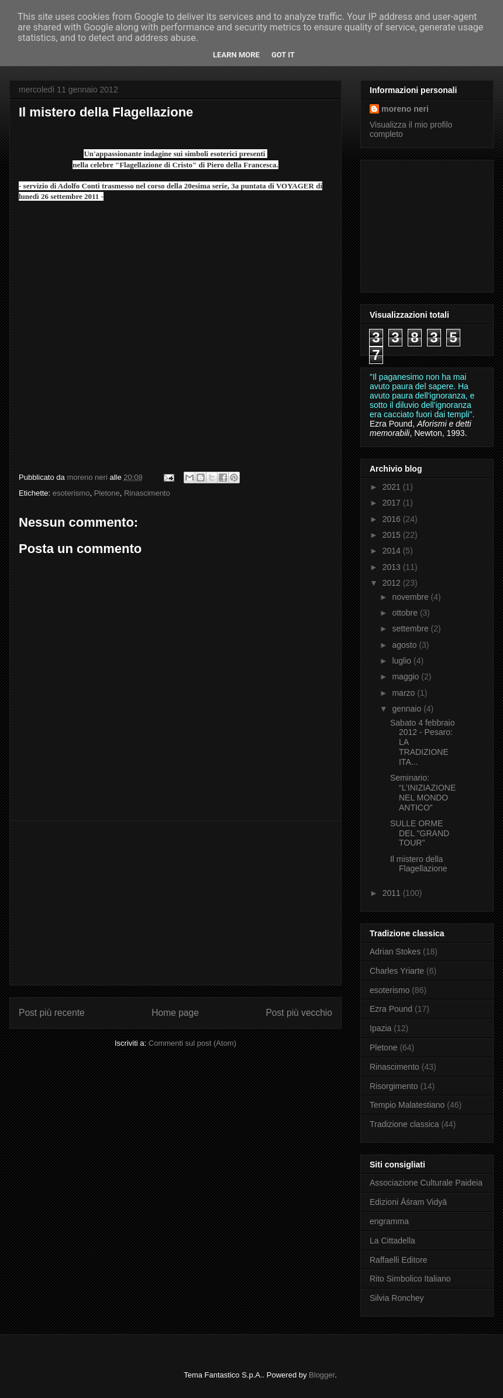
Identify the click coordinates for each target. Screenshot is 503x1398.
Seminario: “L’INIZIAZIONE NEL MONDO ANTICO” (423, 792)
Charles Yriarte (397, 970)
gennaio (407, 708)
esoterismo (71, 493)
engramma (389, 1221)
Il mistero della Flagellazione (418, 864)
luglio (403, 660)
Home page (175, 1013)
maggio (406, 676)
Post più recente (52, 1013)
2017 (393, 502)
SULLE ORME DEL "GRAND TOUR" (419, 833)
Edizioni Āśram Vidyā (408, 1202)
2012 (393, 583)
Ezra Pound (391, 1009)
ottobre (405, 612)
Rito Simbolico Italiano (410, 1278)
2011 (393, 893)
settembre (411, 628)
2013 (393, 567)
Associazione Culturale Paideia (426, 1182)
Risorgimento (394, 1086)
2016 (393, 519)
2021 (393, 487)
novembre (411, 597)
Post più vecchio (299, 1013)
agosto (405, 645)
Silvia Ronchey (397, 1298)
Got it (283, 54)
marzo (404, 693)
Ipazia (380, 1028)
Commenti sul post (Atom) (192, 1043)
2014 (393, 550)
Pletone (107, 493)
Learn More (236, 54)
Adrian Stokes (395, 951)
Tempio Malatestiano (407, 1105)
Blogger (322, 1374)
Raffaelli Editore (399, 1260)
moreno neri (405, 109)
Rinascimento (147, 493)
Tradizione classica (404, 1124)
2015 (393, 535)
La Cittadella (392, 1240)
